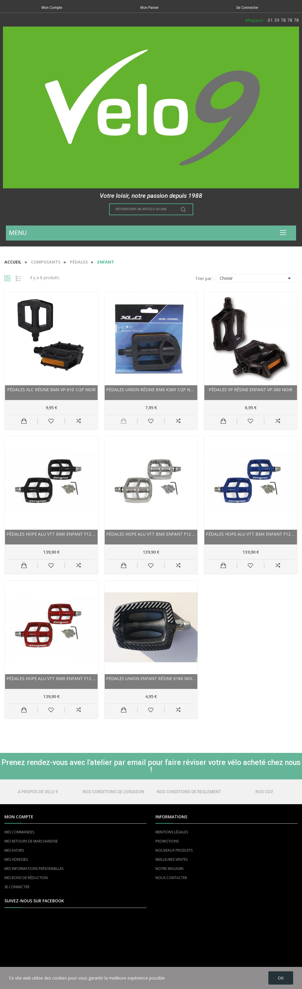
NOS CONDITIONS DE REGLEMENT (189, 791)
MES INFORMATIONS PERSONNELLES (33, 868)
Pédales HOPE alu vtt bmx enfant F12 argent (151, 534)
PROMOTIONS (167, 841)
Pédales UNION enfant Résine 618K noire (151, 678)
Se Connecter (247, 8)
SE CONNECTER (16, 886)
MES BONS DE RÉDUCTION (26, 877)
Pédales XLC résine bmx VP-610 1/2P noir (51, 389)
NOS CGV (264, 791)
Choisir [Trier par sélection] (256, 278)
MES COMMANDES (19, 832)
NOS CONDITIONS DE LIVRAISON (113, 791)
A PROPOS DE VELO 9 (38, 791)
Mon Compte (52, 8)
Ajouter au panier (24, 421)
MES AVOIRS (14, 850)
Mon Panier (149, 8)
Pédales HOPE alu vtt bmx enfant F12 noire (51, 534)
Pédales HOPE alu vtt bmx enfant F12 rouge (51, 678)
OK (281, 978)
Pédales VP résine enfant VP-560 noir (250, 389)
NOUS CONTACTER (171, 877)
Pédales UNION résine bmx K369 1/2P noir (151, 389)
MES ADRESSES (16, 859)
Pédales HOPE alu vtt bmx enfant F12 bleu (251, 534)
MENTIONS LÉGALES (171, 832)
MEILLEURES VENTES (171, 859)
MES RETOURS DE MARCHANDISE (31, 841)
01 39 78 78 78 (283, 20)
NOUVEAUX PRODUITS (174, 850)
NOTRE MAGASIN (169, 868)
